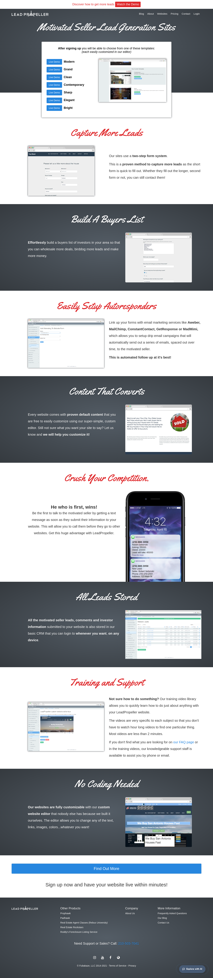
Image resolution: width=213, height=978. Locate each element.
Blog (141, 13)
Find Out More (106, 868)
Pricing (174, 13)
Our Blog (162, 918)
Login (197, 13)
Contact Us (163, 922)
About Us (130, 913)
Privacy (132, 965)
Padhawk (65, 918)
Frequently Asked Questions (172, 913)
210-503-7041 (128, 943)
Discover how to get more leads (106, 4)
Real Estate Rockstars (72, 927)
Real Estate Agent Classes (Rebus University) (84, 922)
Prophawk (65, 913)
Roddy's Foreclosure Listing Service (79, 932)
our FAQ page (183, 742)
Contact (186, 13)
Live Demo (54, 62)
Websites (162, 13)
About (150, 13)
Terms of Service (117, 965)
